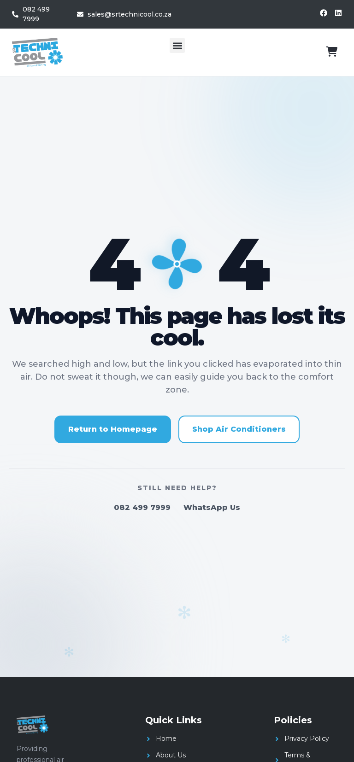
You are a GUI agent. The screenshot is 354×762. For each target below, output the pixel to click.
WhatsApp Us (211, 507)
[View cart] (331, 51)
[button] (177, 45)
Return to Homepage (112, 429)
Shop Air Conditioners (239, 429)
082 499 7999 (142, 507)
